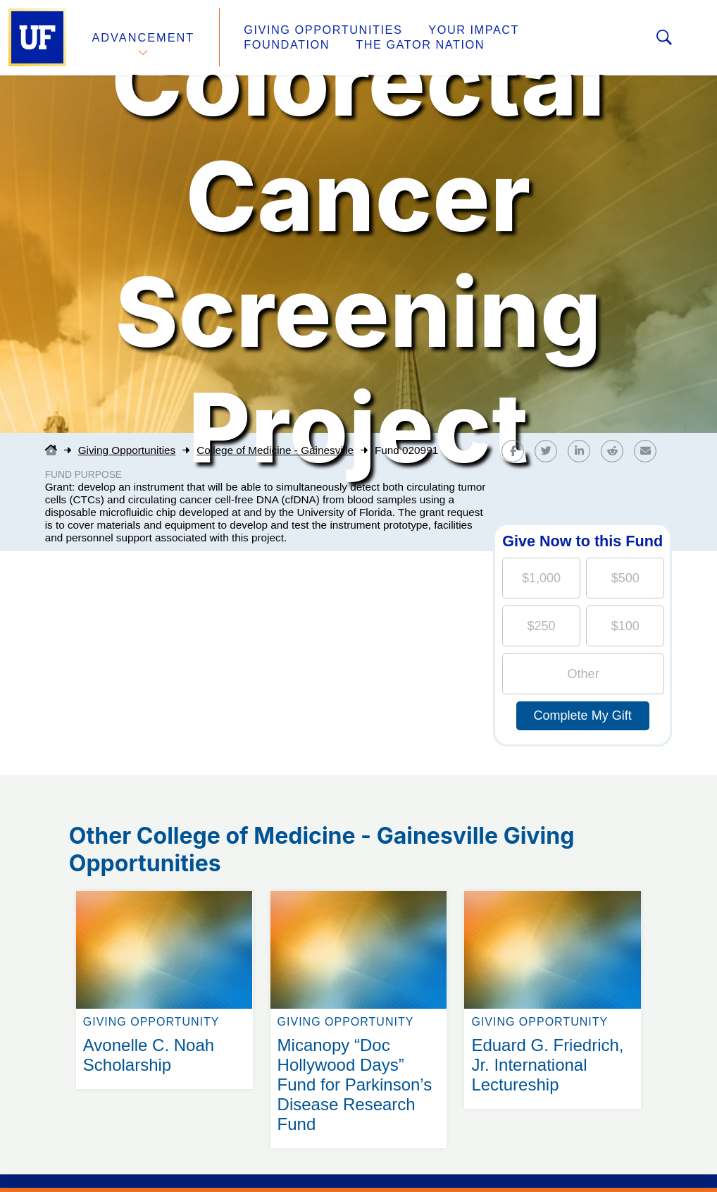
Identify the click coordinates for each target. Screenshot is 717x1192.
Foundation (582, 31)
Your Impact (469, 31)
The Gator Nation (306, 45)
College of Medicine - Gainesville (275, 450)
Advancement (143, 38)
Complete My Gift (583, 715)
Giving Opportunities (321, 31)
